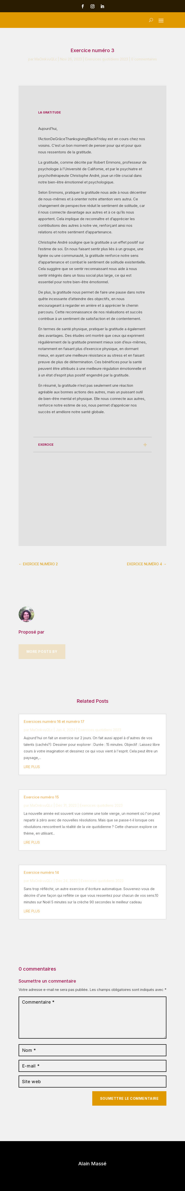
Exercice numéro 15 (41, 797)
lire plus (32, 767)
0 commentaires (144, 59)
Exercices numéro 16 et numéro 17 (54, 721)
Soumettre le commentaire (129, 1098)
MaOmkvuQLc (46, 59)
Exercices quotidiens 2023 (106, 59)
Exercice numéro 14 (41, 872)
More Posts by (42, 651)
